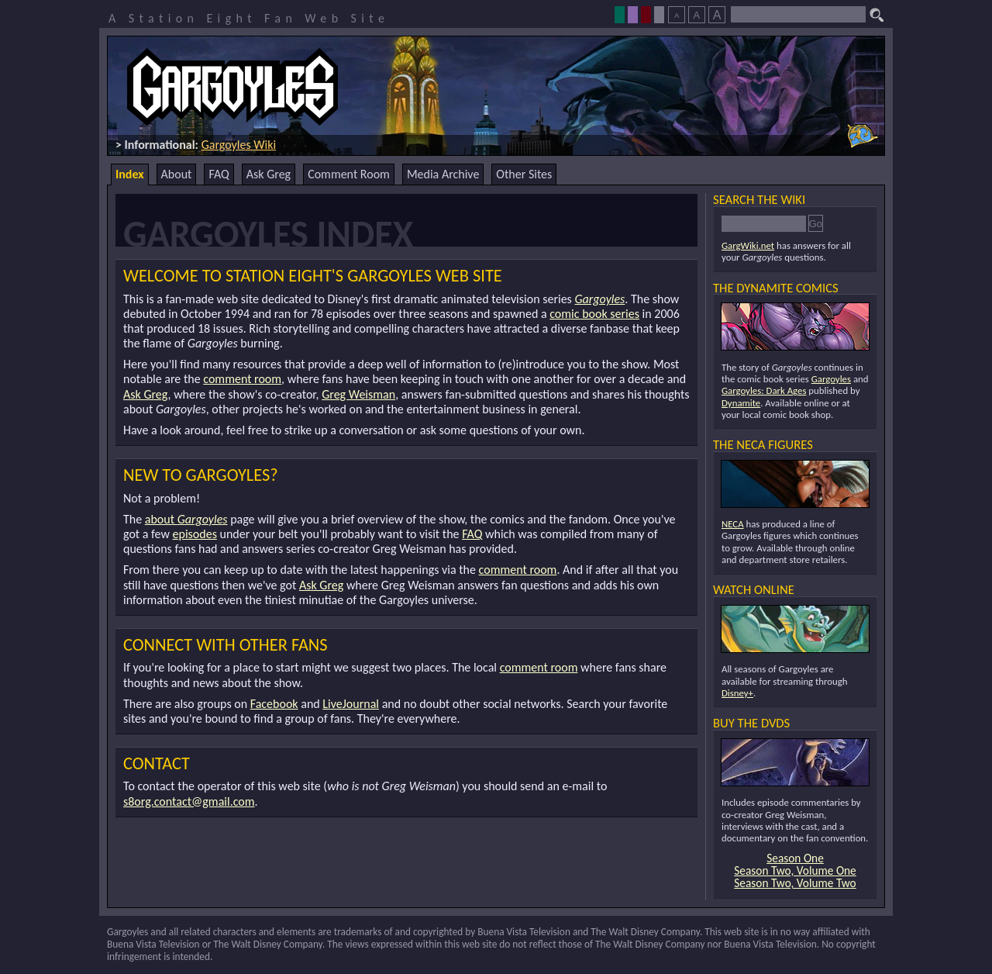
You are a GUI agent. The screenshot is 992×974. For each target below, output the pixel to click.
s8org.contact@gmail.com (189, 801)
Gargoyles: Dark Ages (764, 390)
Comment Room (349, 174)
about (186, 519)
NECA (733, 524)
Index (129, 174)
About (176, 174)
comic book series (594, 313)
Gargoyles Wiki (239, 144)
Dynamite (741, 403)
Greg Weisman (358, 394)
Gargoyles (599, 299)
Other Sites (524, 174)
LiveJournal (350, 703)
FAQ (218, 174)
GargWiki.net (748, 245)
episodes (195, 534)
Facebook (274, 703)
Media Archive (443, 174)
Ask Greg (268, 174)
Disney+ (737, 693)
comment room (242, 378)
